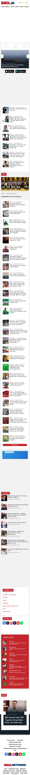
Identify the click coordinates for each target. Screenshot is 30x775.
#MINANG (5, 603)
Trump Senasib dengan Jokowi (17, 522)
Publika (11, 355)
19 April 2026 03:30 (19, 409)
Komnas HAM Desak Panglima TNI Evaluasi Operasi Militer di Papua (17, 412)
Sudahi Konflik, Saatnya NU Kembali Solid (18, 301)
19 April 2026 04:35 (19, 382)
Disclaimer (20, 740)
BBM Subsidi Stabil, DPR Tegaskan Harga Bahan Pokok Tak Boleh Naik (14, 720)
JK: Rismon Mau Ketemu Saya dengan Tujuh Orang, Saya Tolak (18, 403)
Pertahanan (12, 338)
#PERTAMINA (6, 612)
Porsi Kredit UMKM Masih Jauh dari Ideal (18, 549)
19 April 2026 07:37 (18, 299)
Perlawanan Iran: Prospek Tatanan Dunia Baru (17, 384)
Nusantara (12, 107)
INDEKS (7, 6)
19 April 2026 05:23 (20, 364)
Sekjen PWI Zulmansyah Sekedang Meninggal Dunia (18, 505)
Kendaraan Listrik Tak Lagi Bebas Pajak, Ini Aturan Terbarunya (18, 146)
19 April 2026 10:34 (18, 219)
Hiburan (11, 134)
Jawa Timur (23, 773)
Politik (11, 125)
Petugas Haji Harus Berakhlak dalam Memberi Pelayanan (17, 205)
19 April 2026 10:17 (18, 228)
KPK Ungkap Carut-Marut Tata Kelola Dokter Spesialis (18, 127)
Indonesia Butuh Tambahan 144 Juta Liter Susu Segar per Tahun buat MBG (18, 323)
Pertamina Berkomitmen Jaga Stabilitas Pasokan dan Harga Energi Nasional (18, 332)
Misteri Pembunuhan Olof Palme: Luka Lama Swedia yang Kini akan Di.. (18, 678)
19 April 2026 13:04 (12, 714)
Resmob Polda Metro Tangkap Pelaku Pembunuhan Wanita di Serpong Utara (17, 515)
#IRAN (4, 600)
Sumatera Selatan (8, 771)
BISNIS (17, 6)
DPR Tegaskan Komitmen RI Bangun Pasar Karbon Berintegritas (16, 533)
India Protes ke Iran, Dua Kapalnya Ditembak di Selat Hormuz (13, 66)
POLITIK (12, 6)
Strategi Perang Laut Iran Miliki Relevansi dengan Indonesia (17, 350)
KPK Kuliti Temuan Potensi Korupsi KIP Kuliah (18, 239)
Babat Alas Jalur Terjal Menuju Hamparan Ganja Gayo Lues (16, 684)
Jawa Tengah (15, 773)
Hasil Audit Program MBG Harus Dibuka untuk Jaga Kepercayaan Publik (17, 284)
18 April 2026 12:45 (15, 518)
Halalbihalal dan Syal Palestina (11, 196)
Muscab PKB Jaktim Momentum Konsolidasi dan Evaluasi (18, 311)
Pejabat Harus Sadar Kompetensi (16, 248)
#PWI (4, 609)
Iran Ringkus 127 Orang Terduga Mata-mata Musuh (17, 661)
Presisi (9, 518)
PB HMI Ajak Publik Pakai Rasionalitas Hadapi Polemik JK (18, 376)
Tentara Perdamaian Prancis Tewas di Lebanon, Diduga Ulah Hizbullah (18, 231)
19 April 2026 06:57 (20, 320)
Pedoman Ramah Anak (15, 744)
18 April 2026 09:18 (15, 545)
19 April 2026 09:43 (19, 237)
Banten (24, 771)
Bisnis (11, 116)
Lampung (18, 771)
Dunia (3, 63)
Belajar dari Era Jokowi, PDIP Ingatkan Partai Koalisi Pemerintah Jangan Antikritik (18, 421)
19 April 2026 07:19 (18, 308)
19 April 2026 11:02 (20, 152)
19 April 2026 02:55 (18, 426)
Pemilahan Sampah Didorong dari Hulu (18, 109)
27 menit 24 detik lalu (10, 63)
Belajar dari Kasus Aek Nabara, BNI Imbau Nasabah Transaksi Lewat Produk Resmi (18, 120)
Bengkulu (23, 769)
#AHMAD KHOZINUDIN (9, 595)
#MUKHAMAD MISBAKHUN (10, 606)
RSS (15, 750)
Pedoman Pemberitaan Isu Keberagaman (15, 748)
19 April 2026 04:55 (18, 373)
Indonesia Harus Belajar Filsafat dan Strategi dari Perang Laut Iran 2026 (17, 429)
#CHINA (5, 598)
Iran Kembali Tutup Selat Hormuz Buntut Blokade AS (18, 275)
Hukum (11, 237)
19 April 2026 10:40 (18, 210)
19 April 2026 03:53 (18, 400)
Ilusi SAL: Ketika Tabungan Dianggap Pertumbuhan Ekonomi (18, 438)
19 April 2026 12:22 (18, 125)
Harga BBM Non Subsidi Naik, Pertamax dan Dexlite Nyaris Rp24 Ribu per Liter (18, 542)
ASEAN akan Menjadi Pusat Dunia (17, 672)
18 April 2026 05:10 (15, 524)
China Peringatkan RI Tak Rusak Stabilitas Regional (17, 496)
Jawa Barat (6, 773)
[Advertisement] (15, 26)
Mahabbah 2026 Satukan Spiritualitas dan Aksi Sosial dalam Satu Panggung (18, 137)
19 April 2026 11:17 (18, 143)
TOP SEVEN (5, 493)
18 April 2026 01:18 (15, 552)
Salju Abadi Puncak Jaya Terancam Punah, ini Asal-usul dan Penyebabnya (17, 155)
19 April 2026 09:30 (18, 246)
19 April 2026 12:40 (20, 107)
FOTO (4, 174)
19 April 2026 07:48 (18, 290)
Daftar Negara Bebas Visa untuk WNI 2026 (17, 212)
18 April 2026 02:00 (15, 499)
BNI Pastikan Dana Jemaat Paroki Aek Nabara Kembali (18, 221)
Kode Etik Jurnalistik (15, 746)
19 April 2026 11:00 (18, 202)
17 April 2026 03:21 (11, 193)
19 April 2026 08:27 (18, 273)
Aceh (5, 769)
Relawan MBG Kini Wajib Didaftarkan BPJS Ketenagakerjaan (17, 367)
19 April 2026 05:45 (19, 355)
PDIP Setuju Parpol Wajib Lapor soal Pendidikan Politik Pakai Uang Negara (18, 394)
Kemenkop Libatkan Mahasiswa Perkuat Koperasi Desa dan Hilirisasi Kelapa (18, 258)
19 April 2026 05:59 (18, 347)
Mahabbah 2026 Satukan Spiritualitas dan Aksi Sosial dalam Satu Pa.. (17, 667)
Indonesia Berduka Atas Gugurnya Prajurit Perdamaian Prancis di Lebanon (17, 165)
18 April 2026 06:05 (15, 536)
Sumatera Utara (13, 769)
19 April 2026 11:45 (19, 134)
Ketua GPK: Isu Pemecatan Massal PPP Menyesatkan (17, 643)
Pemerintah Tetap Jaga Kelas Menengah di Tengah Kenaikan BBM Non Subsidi (18, 293)
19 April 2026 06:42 (18, 329)
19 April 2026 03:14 (18, 418)
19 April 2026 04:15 (18, 391)
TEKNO (22, 6)
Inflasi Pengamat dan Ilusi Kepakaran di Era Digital (17, 357)
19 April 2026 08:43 (19, 264)
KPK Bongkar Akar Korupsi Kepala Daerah (17, 266)
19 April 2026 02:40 (19, 435)
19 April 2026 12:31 (18, 116)
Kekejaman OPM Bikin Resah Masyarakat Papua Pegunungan (18, 341)
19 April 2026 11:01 (18, 161)
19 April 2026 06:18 (21, 338)
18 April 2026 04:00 (17, 508)
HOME (2, 6)
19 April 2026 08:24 (18, 281)
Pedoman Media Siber (15, 742)
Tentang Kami (11, 740)
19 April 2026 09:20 (18, 255)
